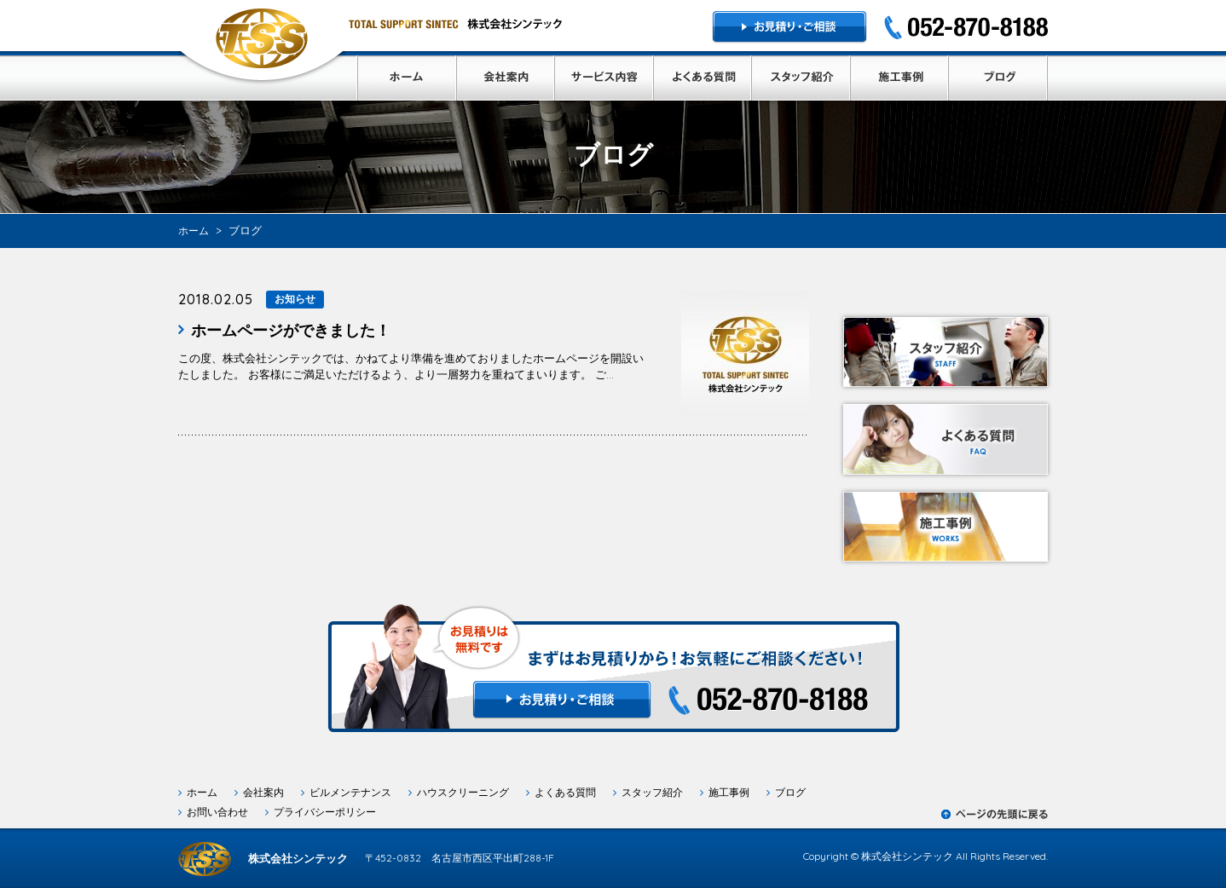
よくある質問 (565, 792)
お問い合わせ (217, 811)
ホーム (202, 792)
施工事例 (728, 792)
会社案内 (263, 792)
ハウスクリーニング (463, 792)
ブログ (790, 792)
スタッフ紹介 (652, 792)
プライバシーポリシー (325, 811)
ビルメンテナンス (350, 792)
